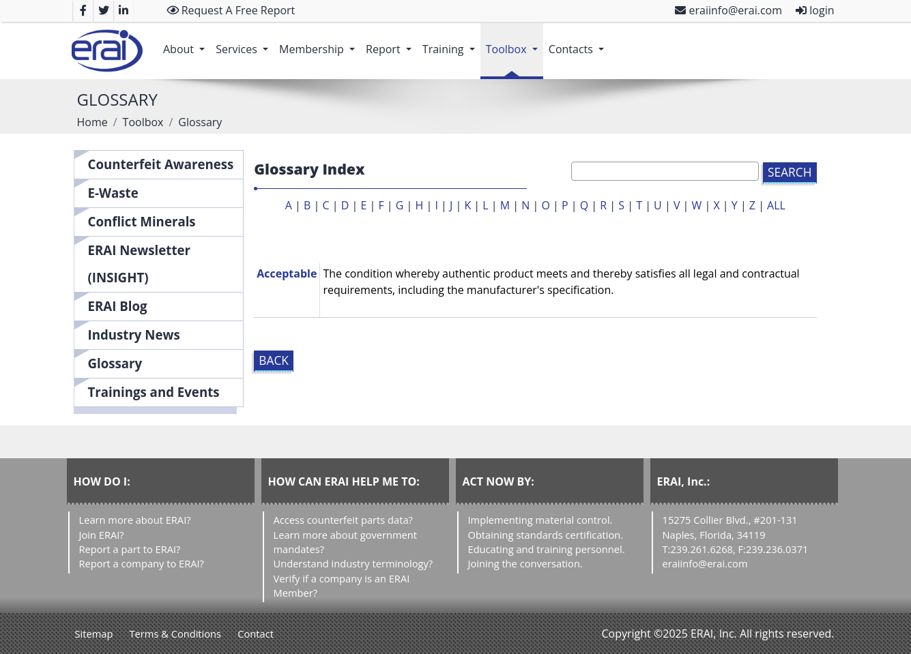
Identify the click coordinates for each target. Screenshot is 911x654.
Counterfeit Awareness (161, 164)
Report (391, 42)
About (186, 42)
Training (451, 42)
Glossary (115, 363)
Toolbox (514, 42)
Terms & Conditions (176, 633)
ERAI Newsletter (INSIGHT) (139, 263)
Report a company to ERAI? (141, 563)
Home (92, 122)
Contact (255, 633)
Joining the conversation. (525, 563)
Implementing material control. (540, 519)
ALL (776, 205)
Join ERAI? (101, 534)
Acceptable (287, 273)
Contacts (579, 42)
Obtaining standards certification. (546, 534)
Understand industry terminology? (353, 563)
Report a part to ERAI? (130, 549)
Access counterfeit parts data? (343, 519)
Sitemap (94, 633)
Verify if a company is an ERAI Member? (342, 585)
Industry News (134, 334)
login (815, 10)
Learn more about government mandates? (345, 542)
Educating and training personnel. (546, 549)
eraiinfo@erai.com (728, 10)
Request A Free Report (231, 10)
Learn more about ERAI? (135, 519)
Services (245, 42)
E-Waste (113, 192)
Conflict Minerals (142, 221)
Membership (319, 42)
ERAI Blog (117, 305)
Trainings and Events (154, 391)
